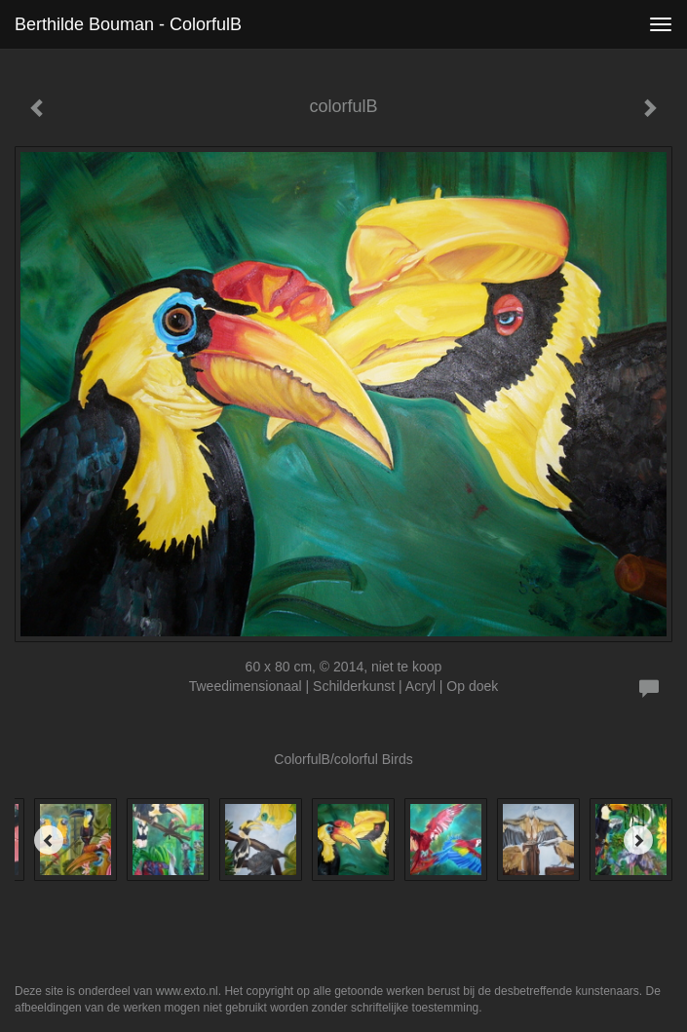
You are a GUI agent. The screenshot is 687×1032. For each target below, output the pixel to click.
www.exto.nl (187, 991)
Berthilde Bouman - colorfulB (128, 24)
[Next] (638, 840)
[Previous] (48, 840)
